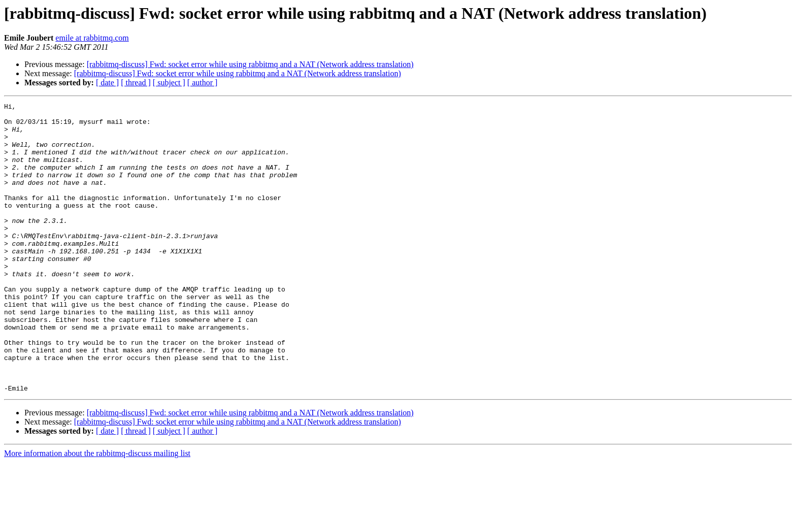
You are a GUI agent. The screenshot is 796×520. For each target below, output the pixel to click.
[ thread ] (136, 82)
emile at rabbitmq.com (91, 38)
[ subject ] (169, 82)
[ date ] (107, 82)
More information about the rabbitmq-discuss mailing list (97, 511)
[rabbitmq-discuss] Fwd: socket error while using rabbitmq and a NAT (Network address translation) (250, 64)
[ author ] (202, 82)
